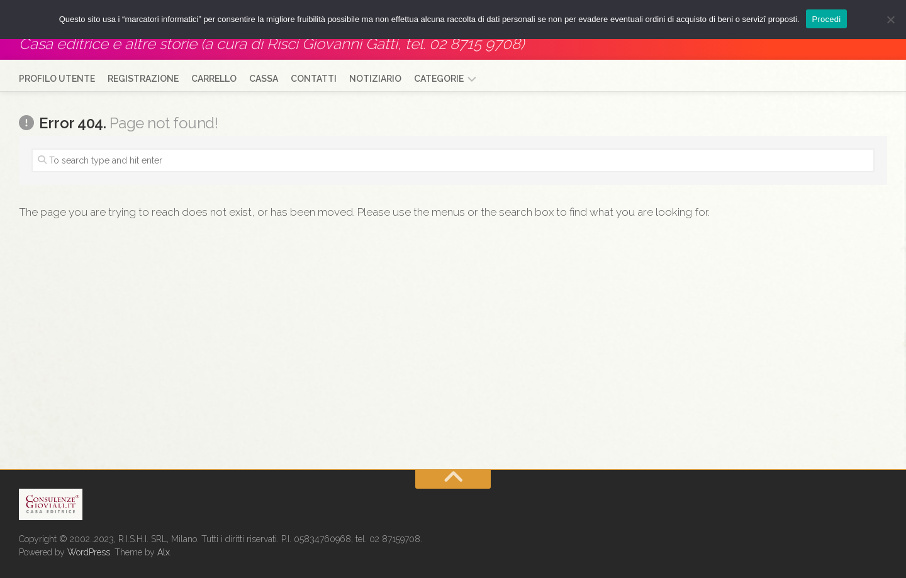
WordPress (88, 552)
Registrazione (143, 79)
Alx (163, 552)
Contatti (314, 79)
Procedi (826, 19)
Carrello (214, 79)
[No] (890, 19)
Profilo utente (57, 79)
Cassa (263, 79)
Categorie (439, 79)
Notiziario (375, 79)
